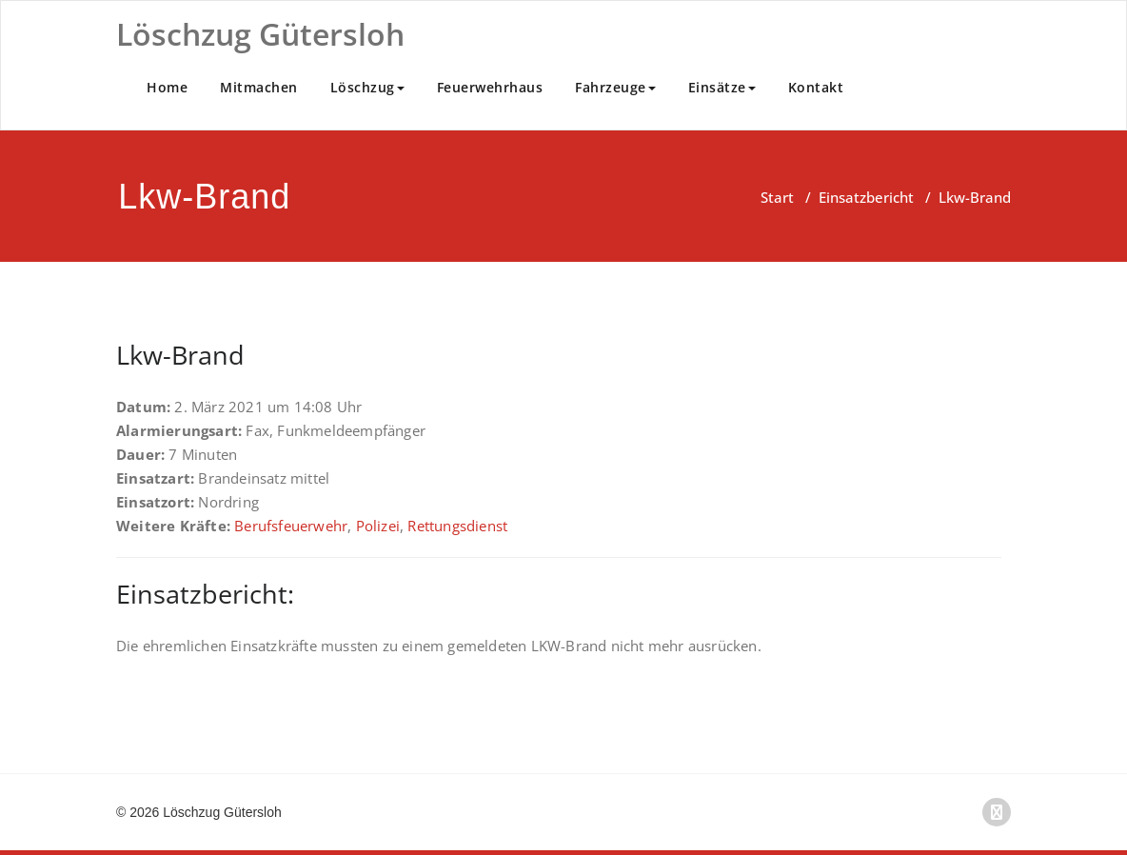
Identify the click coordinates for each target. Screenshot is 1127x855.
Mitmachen (259, 87)
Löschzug (367, 87)
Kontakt (816, 87)
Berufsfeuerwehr (290, 525)
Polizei (378, 525)
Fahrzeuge (615, 87)
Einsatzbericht (866, 197)
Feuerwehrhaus (490, 87)
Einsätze (722, 87)
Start (777, 197)
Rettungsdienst (457, 525)
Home (167, 87)
